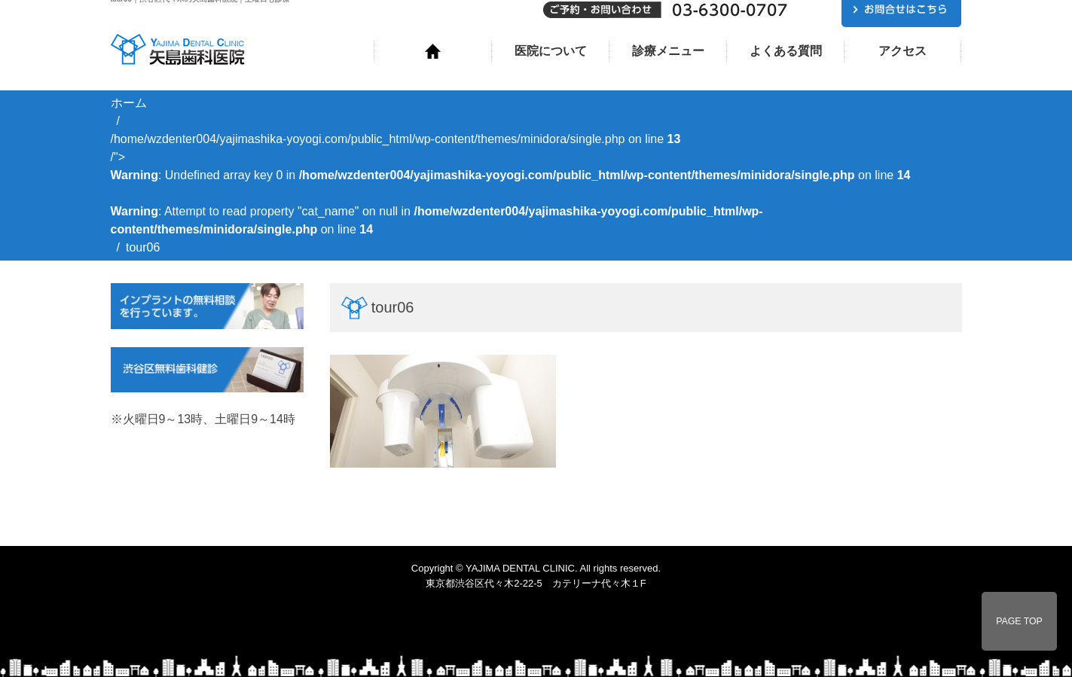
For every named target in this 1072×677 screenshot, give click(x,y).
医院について (551, 50)
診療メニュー (668, 50)
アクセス (902, 50)
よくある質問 (786, 50)
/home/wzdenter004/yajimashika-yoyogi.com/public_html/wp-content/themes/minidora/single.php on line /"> (511, 184)
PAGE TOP (1019, 621)
